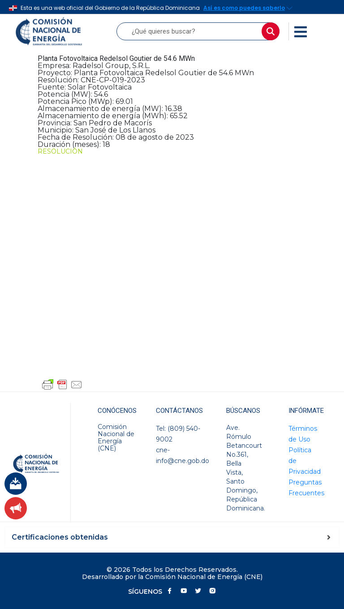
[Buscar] (271, 31)
